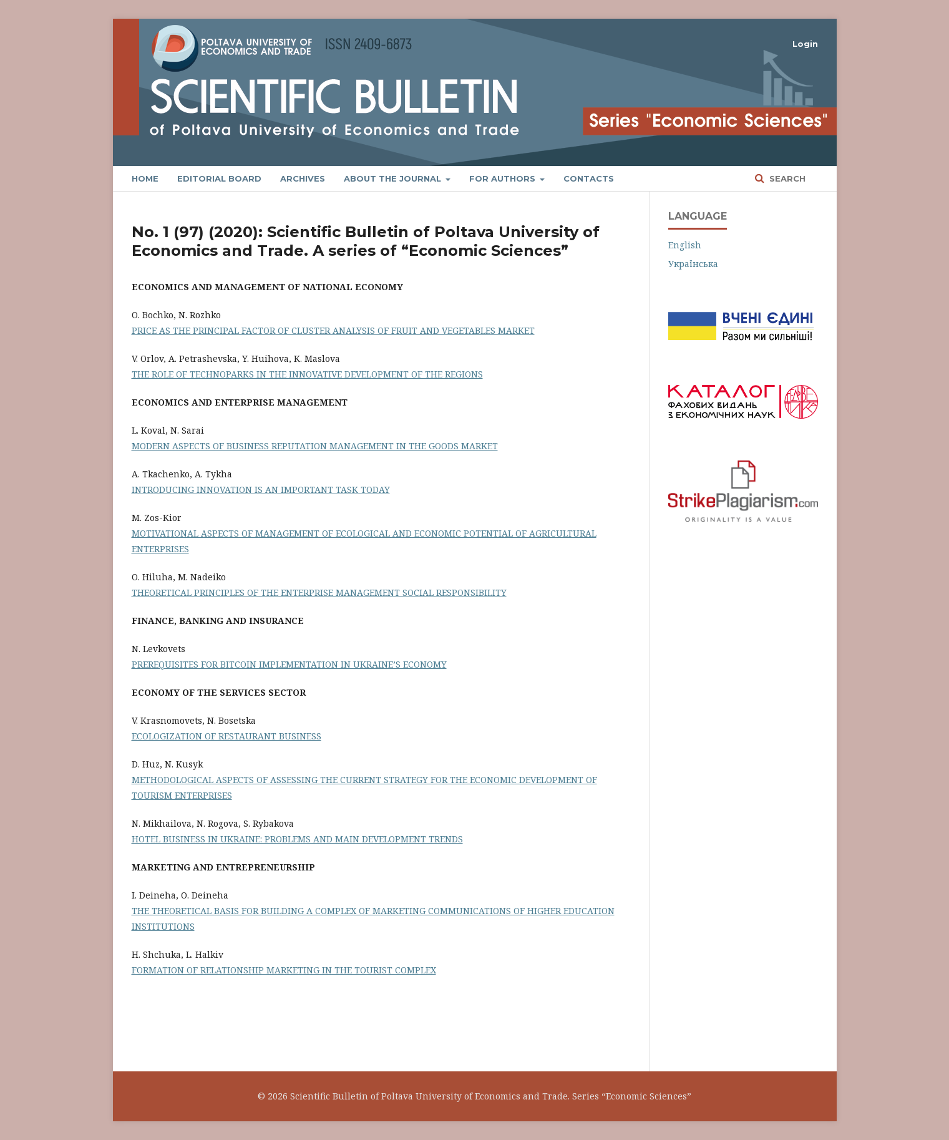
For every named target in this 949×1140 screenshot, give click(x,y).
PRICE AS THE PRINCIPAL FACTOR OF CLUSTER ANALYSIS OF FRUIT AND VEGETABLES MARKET (333, 330)
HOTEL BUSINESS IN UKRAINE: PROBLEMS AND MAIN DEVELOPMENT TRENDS (297, 839)
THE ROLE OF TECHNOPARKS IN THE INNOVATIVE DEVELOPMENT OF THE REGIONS (307, 374)
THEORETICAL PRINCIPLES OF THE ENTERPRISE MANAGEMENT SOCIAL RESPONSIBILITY (319, 592)
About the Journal (394, 178)
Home (145, 178)
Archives (302, 178)
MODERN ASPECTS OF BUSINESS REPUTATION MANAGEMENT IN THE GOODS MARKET (315, 446)
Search (786, 178)
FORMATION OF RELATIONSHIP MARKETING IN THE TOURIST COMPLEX (284, 970)
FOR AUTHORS (503, 178)
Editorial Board (219, 178)
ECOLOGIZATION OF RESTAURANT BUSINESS (226, 736)
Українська (693, 264)
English (684, 245)
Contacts (588, 178)
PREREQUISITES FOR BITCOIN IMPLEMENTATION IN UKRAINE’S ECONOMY (289, 664)
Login (805, 44)
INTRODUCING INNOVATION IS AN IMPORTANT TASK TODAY (261, 489)
